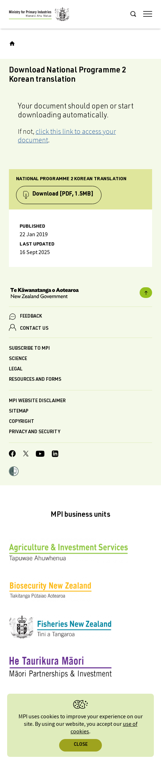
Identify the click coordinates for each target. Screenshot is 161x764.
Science (18, 359)
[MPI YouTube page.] (40, 455)
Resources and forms (35, 380)
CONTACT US (34, 329)
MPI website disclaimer (37, 401)
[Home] (12, 43)
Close (81, 745)
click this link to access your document (67, 135)
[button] (14, 472)
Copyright (21, 422)
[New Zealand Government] (80, 294)
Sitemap (18, 411)
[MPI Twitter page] (25, 455)
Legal (15, 369)
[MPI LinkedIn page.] (55, 454)
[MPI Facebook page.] (12, 454)
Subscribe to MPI (29, 348)
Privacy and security (34, 432)
